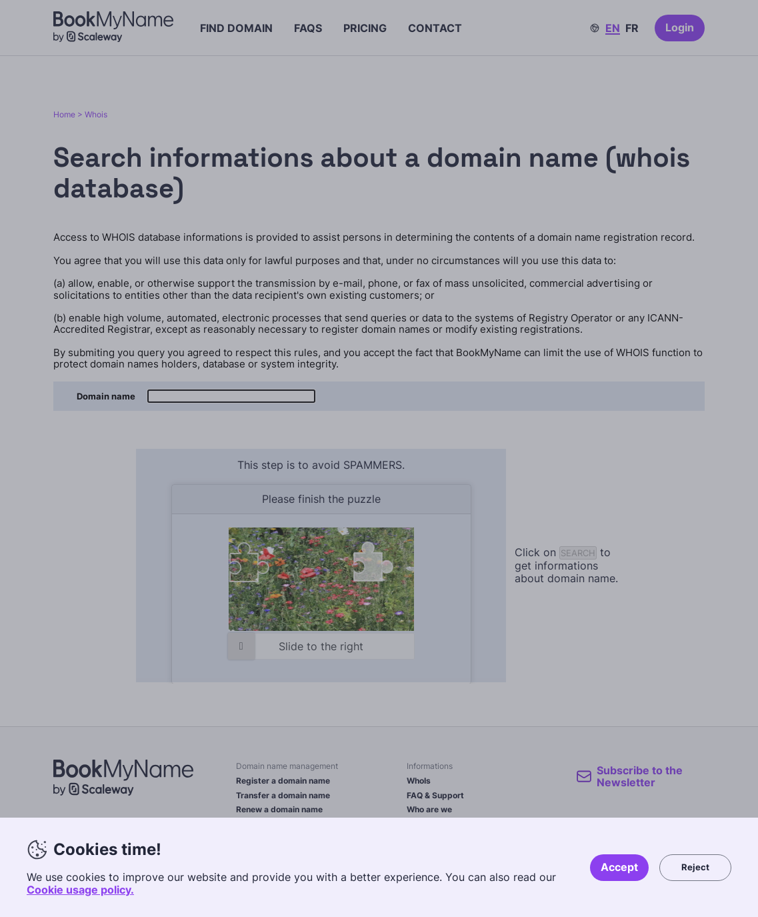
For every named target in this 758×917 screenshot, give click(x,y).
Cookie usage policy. (80, 889)
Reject (695, 867)
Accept (619, 867)
